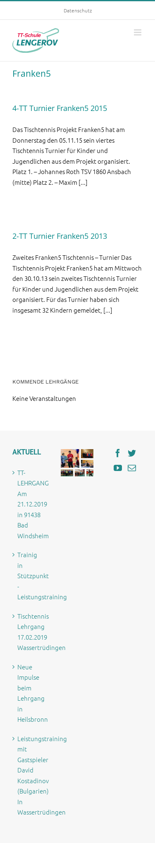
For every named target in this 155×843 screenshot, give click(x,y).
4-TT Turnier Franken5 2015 (59, 108)
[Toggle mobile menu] (138, 32)
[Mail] (132, 468)
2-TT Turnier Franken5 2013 (59, 236)
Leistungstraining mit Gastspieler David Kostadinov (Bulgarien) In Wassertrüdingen (30, 775)
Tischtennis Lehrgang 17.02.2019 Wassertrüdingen (30, 632)
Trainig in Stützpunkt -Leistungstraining (30, 575)
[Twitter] (132, 453)
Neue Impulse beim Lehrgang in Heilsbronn (30, 693)
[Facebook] (118, 453)
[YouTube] (118, 468)
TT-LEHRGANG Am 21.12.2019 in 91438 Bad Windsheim (30, 504)
